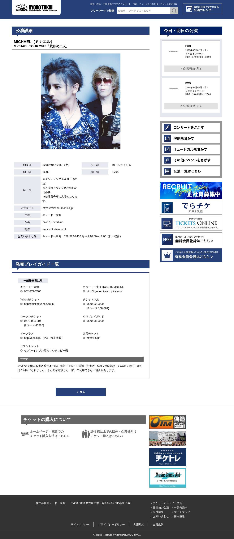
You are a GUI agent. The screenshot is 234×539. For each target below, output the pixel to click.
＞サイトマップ (180, 511)
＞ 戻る (80, 391)
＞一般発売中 (179, 507)
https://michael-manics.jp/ (57, 208)
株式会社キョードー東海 (50, 503)
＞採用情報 (178, 516)
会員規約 (158, 524)
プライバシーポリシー (111, 524)
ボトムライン (120, 164)
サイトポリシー (80, 524)
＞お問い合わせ (159, 516)
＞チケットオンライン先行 (166, 503)
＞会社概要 (157, 511)
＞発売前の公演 (159, 507)
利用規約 (138, 524)
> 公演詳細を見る (191, 68)
